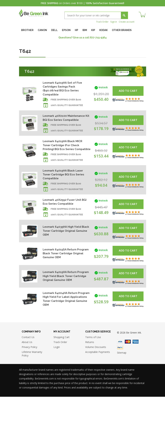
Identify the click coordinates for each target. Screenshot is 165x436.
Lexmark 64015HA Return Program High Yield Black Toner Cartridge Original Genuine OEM (62, 304)
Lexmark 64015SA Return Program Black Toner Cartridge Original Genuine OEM (63, 278)
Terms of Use (93, 376)
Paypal (120, 386)
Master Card (128, 381)
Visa (120, 381)
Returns (89, 381)
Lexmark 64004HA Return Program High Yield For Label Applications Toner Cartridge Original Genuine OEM (63, 333)
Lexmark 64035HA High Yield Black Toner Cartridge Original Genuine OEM (64, 253)
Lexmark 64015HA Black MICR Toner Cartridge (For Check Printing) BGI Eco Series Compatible (63, 158)
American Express (136, 381)
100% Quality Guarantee (67, 108)
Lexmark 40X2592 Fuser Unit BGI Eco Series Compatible (64, 223)
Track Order (99, 21)
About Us (27, 381)
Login (56, 386)
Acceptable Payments (97, 391)
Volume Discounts (95, 386)
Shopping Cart (61, 376)
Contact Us (28, 376)
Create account (125, 21)
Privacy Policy (29, 386)
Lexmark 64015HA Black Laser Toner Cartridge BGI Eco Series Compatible (63, 193)
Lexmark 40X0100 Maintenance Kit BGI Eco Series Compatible (61, 124)
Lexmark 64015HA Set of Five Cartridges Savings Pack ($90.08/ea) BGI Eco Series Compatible (62, 89)
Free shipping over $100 (66, 103)
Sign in (111, 21)
